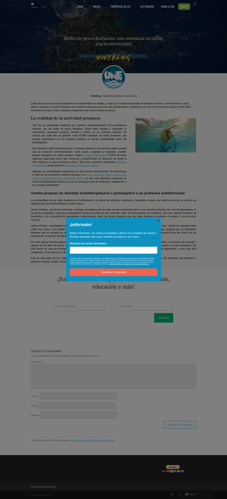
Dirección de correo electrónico (88, 243)
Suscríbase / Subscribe (113, 272)
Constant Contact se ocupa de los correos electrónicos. (128, 264)
